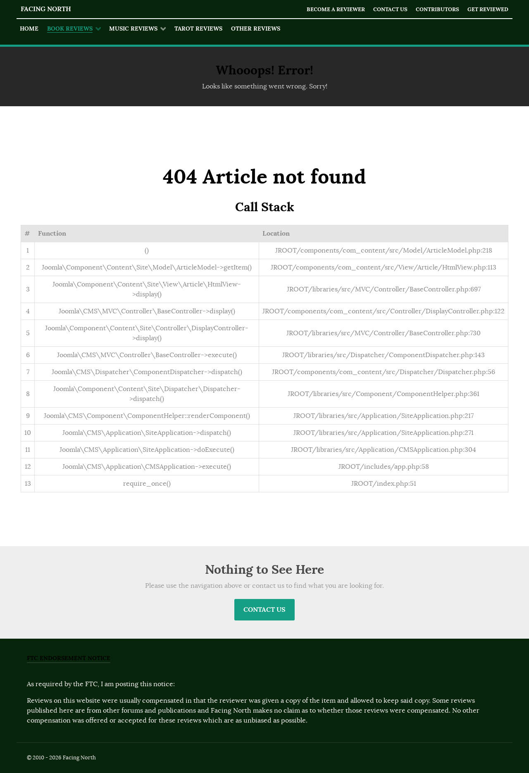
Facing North (46, 9)
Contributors (437, 9)
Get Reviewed (487, 9)
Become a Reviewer (336, 9)
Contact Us (390, 9)
